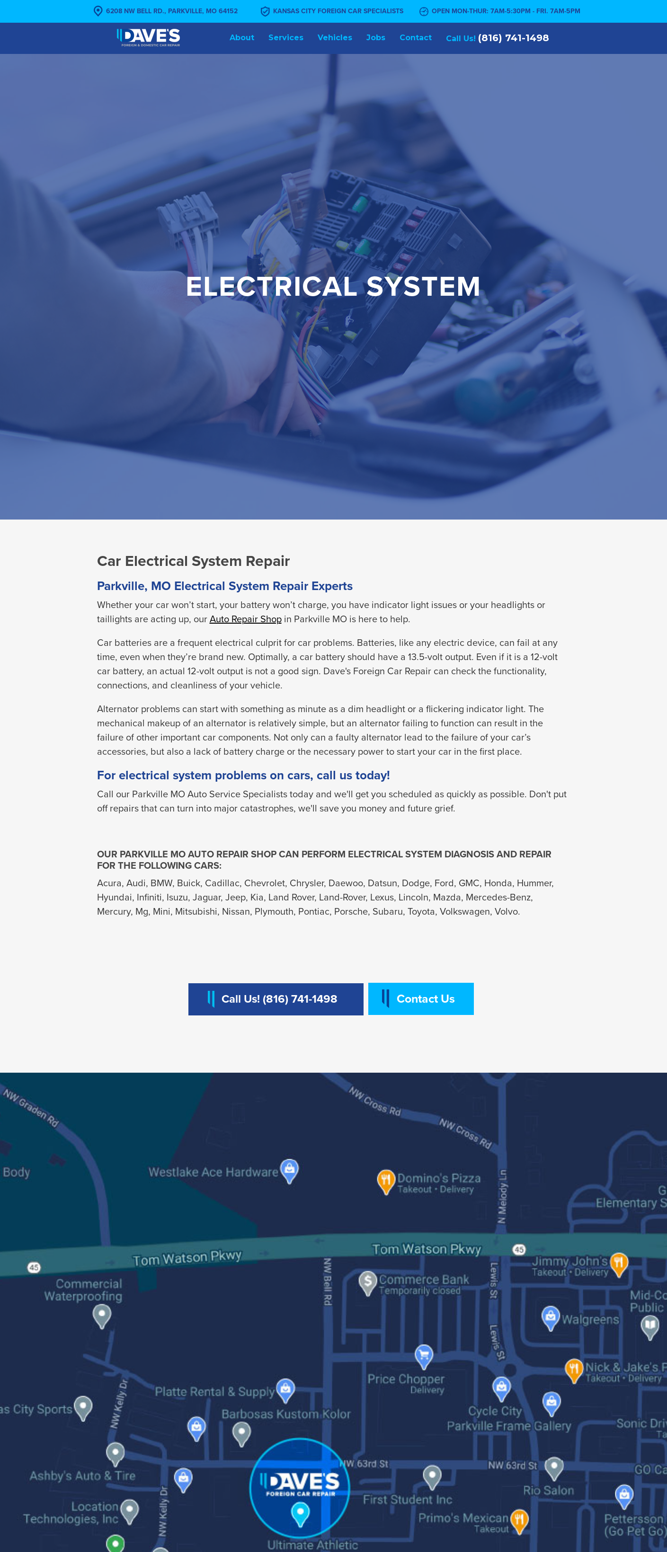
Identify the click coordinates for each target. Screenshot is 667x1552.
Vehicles (335, 37)
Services (285, 37)
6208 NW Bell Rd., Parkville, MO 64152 (172, 11)
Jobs (375, 37)
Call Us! (497, 38)
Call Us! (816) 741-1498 (280, 999)
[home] (148, 37)
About (242, 37)
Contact (416, 37)
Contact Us (426, 999)
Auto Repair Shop (246, 619)
